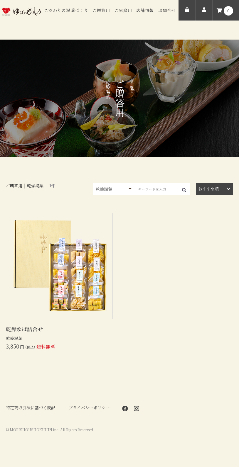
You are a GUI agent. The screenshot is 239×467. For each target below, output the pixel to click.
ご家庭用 (123, 10)
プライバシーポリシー (89, 407)
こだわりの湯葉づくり (66, 10)
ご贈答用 (101, 10)
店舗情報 (145, 10)
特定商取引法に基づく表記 (30, 407)
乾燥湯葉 (35, 186)
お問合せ (167, 10)
